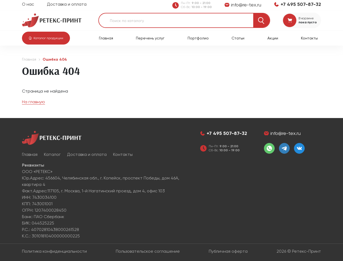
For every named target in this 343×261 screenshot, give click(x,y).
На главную (33, 101)
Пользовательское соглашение (148, 251)
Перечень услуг (150, 38)
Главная (106, 38)
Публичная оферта (228, 251)
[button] (46, 38)
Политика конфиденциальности (54, 251)
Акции (272, 38)
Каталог (52, 154)
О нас (28, 4)
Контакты (309, 38)
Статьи (238, 38)
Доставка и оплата (67, 4)
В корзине (306, 18)
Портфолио (198, 38)
